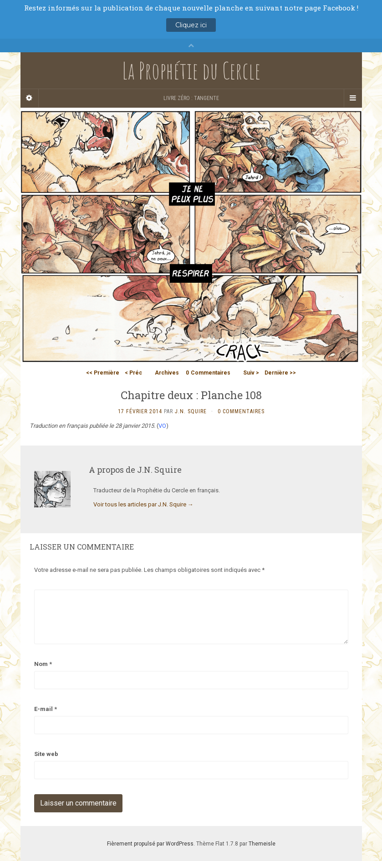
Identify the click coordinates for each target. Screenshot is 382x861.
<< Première (102, 373)
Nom (43, 664)
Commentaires (208, 373)
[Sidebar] (29, 98)
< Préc (133, 373)
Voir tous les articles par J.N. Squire (143, 504)
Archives (167, 373)
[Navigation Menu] (353, 98)
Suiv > (251, 373)
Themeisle (262, 844)
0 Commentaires (241, 411)
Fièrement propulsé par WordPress (150, 844)
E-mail (45, 709)
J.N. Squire (191, 411)
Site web (46, 754)
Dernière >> (280, 373)
